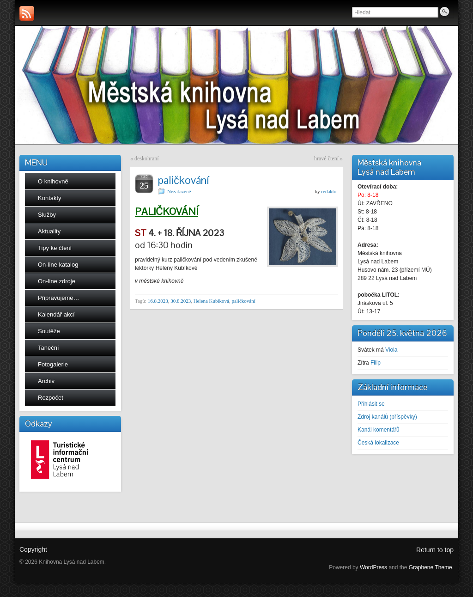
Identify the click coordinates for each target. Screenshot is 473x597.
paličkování (243, 301)
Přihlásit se (371, 404)
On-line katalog (58, 264)
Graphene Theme (430, 567)
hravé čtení (326, 158)
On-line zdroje (56, 281)
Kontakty (49, 198)
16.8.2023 (158, 301)
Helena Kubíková (211, 301)
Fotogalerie (53, 364)
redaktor (329, 191)
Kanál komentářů (379, 429)
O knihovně (53, 181)
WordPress (373, 567)
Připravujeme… (58, 297)
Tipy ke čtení (55, 247)
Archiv (46, 381)
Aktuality (49, 231)
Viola (391, 350)
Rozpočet (50, 397)
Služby (47, 214)
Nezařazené (179, 191)
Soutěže (49, 331)
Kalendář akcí (56, 314)
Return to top (435, 550)
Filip (375, 362)
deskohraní (146, 158)
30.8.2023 (180, 301)
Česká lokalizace (378, 442)
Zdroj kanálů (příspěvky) (387, 417)
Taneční (48, 347)
